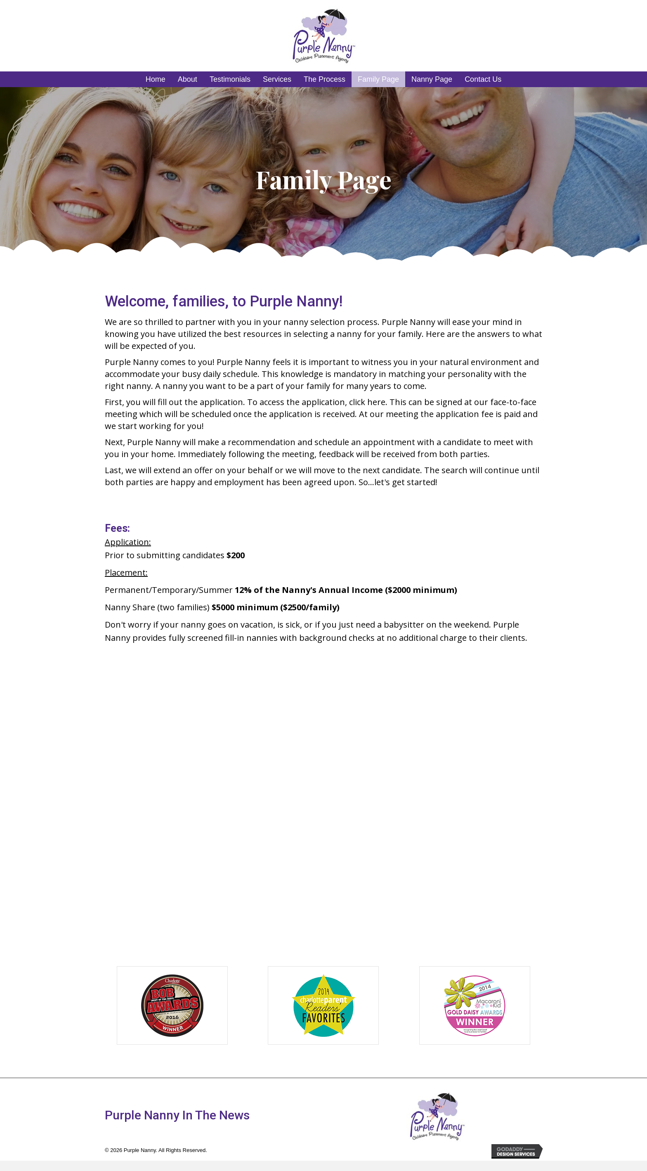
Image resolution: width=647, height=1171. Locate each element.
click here (367, 402)
